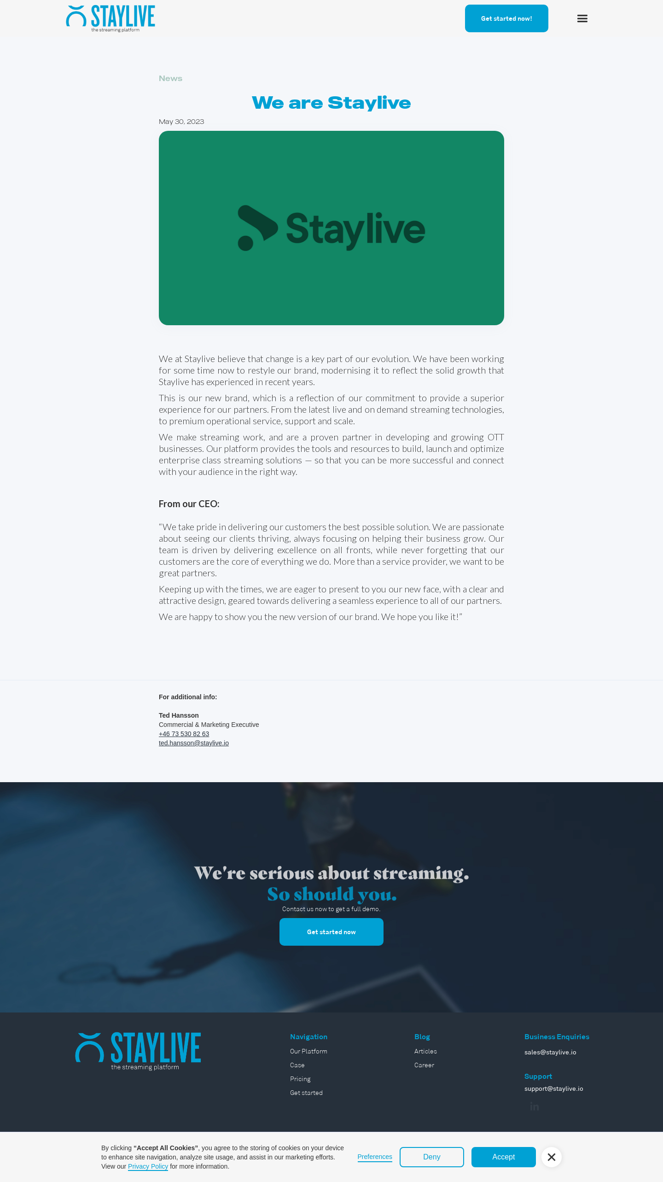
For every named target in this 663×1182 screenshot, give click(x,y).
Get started (306, 1092)
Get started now (331, 932)
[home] (110, 17)
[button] (582, 18)
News (170, 78)
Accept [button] (504, 1157)
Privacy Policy (148, 1166)
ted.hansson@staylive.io (194, 743)
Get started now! (506, 18)
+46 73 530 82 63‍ (184, 733)
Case (297, 1065)
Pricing (300, 1079)
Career (424, 1065)
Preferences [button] (375, 1156)
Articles (425, 1051)
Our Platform (308, 1051)
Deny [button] (431, 1157)
